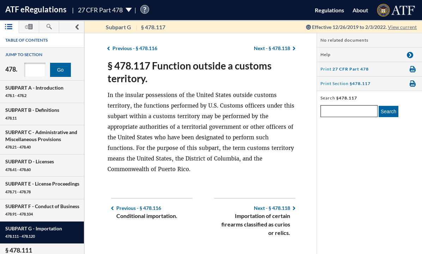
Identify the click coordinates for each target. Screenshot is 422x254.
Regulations (329, 10)
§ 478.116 (134, 48)
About (360, 10)
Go (60, 70)
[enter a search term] (349, 111)
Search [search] (388, 111)
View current (402, 27)
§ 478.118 (272, 48)
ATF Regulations (36, 9)
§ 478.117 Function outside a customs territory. (189, 72)
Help (325, 54)
